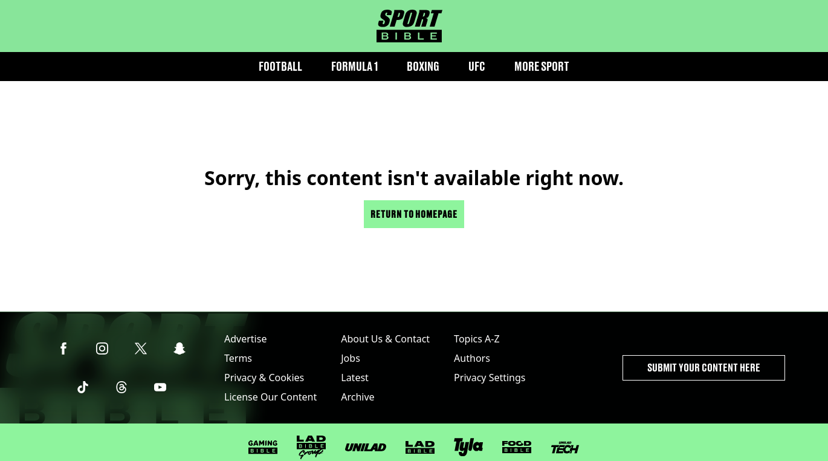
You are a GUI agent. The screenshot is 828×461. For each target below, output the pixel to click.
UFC (476, 66)
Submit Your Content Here (703, 367)
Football (280, 66)
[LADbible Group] (311, 448)
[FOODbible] (516, 447)
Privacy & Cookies (264, 377)
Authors (472, 358)
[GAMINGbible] (262, 447)
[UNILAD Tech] (565, 447)
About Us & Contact (385, 338)
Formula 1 (354, 66)
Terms (238, 358)
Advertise (245, 338)
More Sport (541, 66)
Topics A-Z (476, 338)
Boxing (423, 66)
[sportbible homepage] (409, 26)
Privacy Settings (489, 377)
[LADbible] (420, 447)
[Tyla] (468, 447)
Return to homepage (414, 214)
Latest (355, 377)
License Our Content (270, 397)
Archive (357, 397)
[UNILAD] (365, 447)
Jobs (350, 358)
